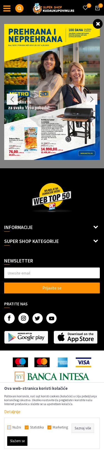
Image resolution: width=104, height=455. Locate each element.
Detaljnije (12, 411)
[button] (19, 8)
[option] (52, 92)
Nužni (16, 427)
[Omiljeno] (85, 4)
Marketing (60, 427)
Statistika (37, 427)
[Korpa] (96, 13)
